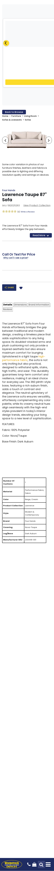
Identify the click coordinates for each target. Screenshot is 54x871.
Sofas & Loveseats (12, 120)
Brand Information (39, 304)
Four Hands (8, 190)
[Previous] (6, 43)
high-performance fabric (23, 358)
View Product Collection (36, 205)
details (7, 304)
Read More (41, 235)
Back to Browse (14, 112)
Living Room (30, 116)
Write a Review (28, 211)
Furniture (16, 116)
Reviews (7, 309)
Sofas (28, 120)
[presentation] (5, 140)
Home (5, 116)
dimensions (20, 304)
